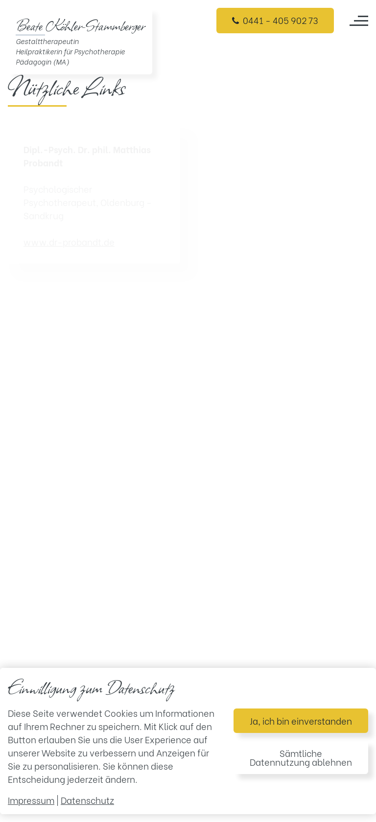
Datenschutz (87, 799)
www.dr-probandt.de (69, 241)
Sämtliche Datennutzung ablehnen (301, 757)
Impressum (31, 799)
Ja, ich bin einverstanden (301, 720)
